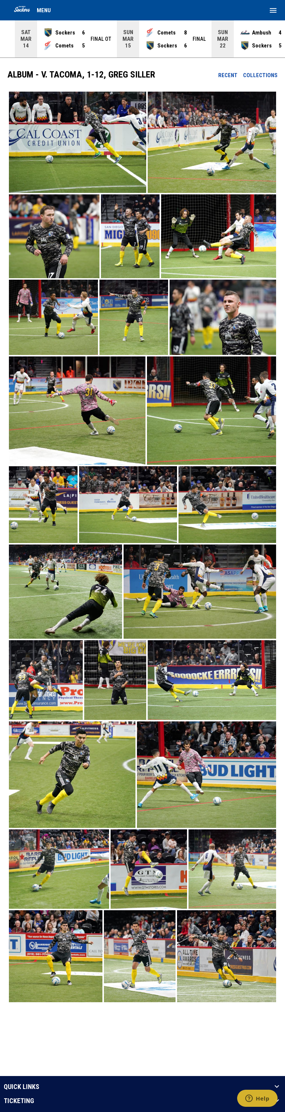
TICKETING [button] (19, 1101)
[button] (77, 142)
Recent (228, 75)
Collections (260, 75)
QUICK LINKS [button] (21, 1086)
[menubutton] (273, 10)
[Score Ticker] (142, 38)
